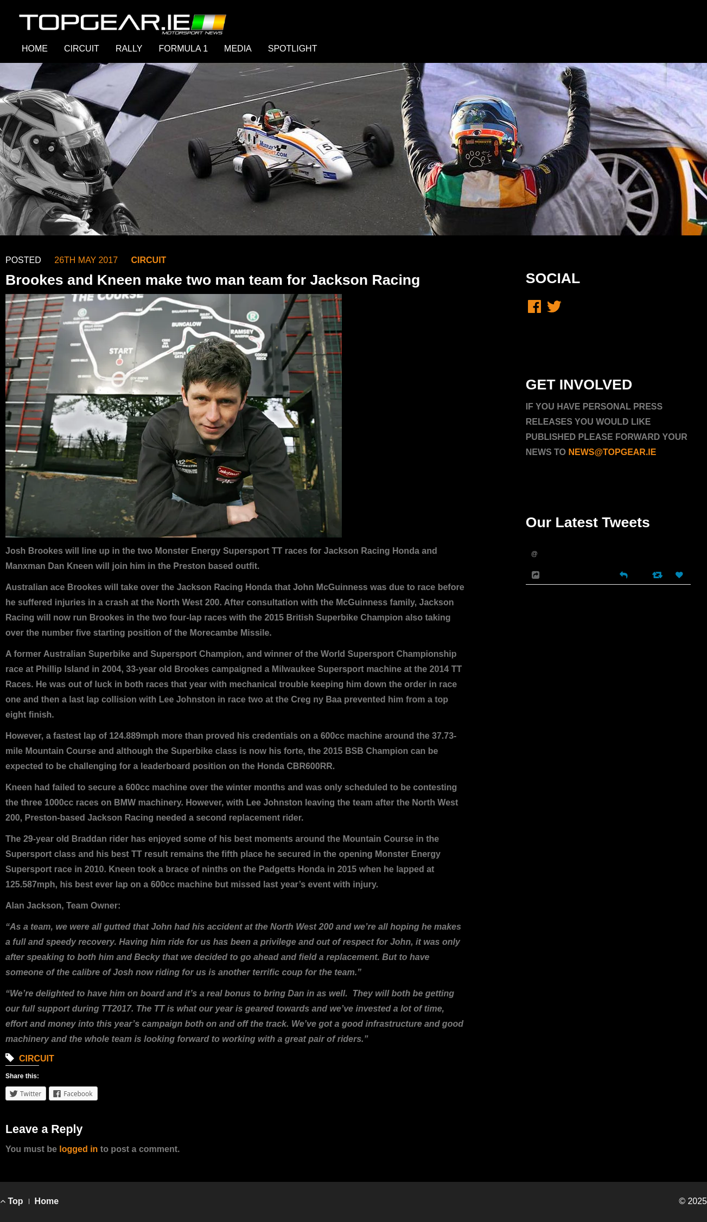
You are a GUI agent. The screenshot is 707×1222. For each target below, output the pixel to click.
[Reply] (623, 574)
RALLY (129, 48)
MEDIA (238, 48)
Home (47, 1201)
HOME (35, 48)
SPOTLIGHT (292, 48)
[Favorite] (680, 575)
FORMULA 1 (183, 48)
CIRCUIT (81, 48)
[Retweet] (658, 575)
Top (11, 1201)
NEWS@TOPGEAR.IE (612, 452)
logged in (78, 1149)
